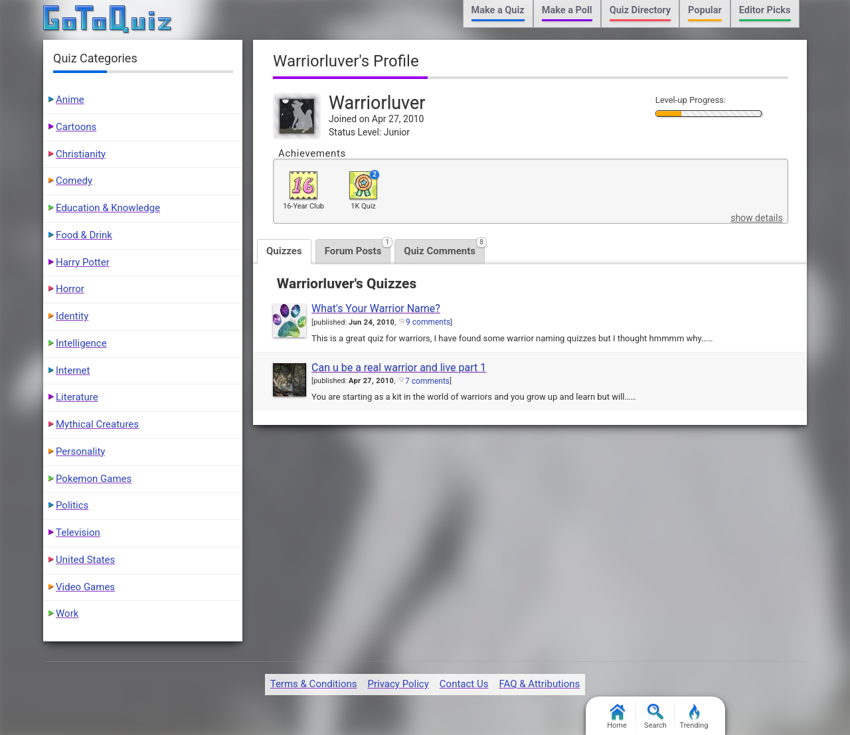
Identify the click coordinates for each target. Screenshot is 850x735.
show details (756, 217)
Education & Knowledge (108, 208)
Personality (80, 451)
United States (85, 560)
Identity (72, 316)
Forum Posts (358, 248)
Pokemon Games (93, 479)
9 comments (428, 322)
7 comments (427, 381)
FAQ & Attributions (539, 684)
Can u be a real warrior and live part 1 (398, 367)
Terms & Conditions (313, 684)
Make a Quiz (498, 10)
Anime (70, 100)
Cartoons (76, 127)
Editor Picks (765, 10)
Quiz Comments (444, 248)
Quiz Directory (640, 10)
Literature (77, 397)
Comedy (74, 181)
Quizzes (284, 251)
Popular (705, 10)
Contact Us (464, 684)
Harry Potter (83, 262)
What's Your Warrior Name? (375, 308)
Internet (73, 370)
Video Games (85, 587)
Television (78, 532)
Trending (694, 717)
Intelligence (81, 343)
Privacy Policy (397, 684)
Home (617, 717)
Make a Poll (567, 10)
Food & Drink (84, 235)
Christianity (81, 154)
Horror (70, 289)
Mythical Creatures (97, 424)
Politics (72, 505)
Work (67, 613)
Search (655, 717)
